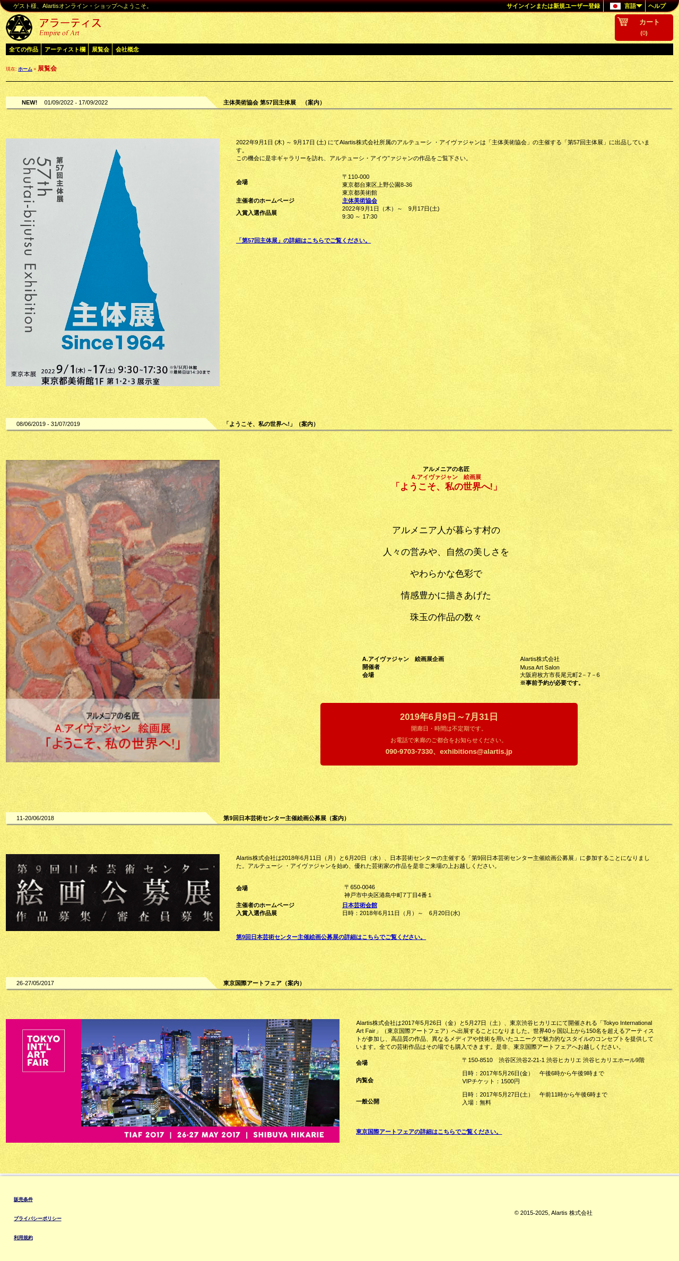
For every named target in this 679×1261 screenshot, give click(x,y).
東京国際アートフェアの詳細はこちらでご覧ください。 (429, 1131)
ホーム (25, 69)
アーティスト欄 (65, 49)
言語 (623, 6)
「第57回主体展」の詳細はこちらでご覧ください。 (303, 240)
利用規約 (23, 1237)
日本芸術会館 (359, 905)
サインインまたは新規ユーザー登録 (553, 6)
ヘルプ (657, 6)
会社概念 (127, 49)
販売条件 (23, 1199)
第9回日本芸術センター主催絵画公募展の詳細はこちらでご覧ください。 (331, 937)
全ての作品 (23, 49)
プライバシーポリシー (38, 1218)
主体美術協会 (359, 200)
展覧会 (100, 49)
